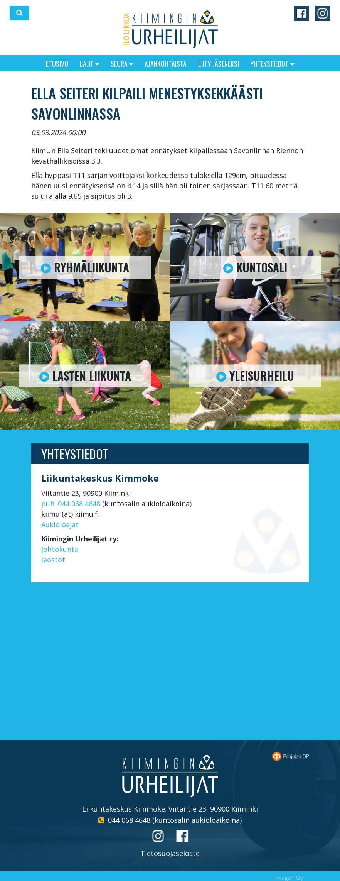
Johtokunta (59, 549)
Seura (122, 64)
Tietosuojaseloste (170, 853)
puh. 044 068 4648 (70, 503)
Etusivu (57, 64)
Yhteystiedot (272, 64)
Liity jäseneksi (218, 64)
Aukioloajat (60, 524)
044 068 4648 (129, 820)
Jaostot (53, 559)
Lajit (89, 64)
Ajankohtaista (166, 64)
